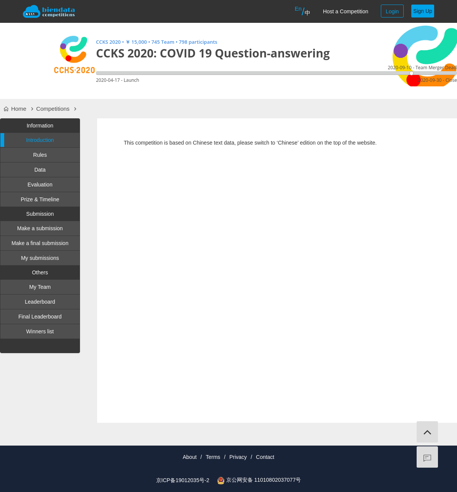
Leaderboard (40, 302)
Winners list (40, 331)
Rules (40, 155)
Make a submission (40, 228)
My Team (40, 287)
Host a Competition (345, 11)
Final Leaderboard (40, 317)
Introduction (27, 140)
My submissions (40, 258)
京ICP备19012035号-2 (182, 480)
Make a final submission (39, 243)
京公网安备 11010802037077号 (263, 480)
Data (40, 170)
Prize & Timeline (40, 199)
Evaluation (39, 185)
